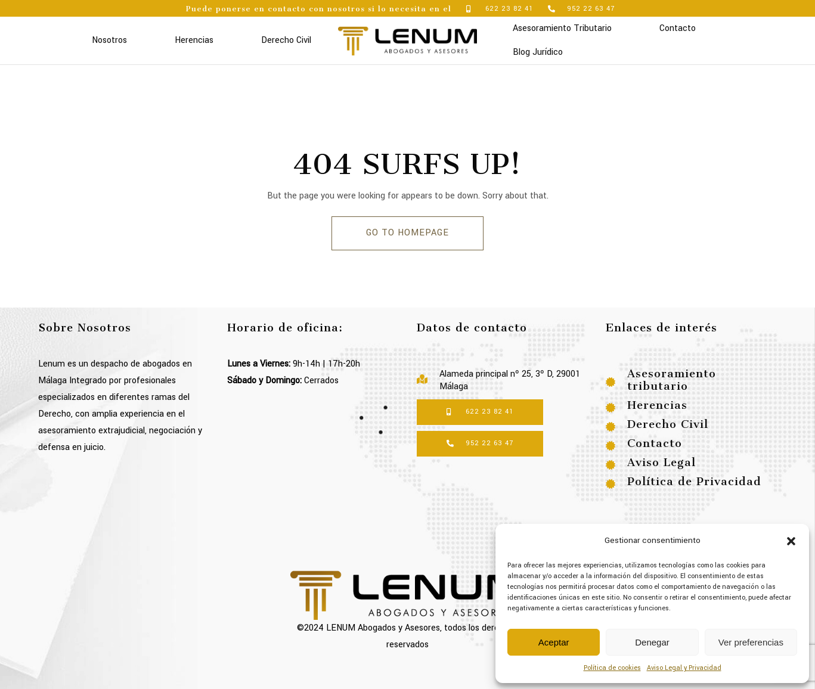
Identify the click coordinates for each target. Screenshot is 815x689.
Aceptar (553, 642)
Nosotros (109, 40)
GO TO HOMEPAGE (407, 232)
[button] (791, 541)
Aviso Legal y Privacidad (684, 667)
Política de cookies (612, 667)
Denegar (652, 642)
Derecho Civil (286, 40)
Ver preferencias (750, 642)
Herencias (194, 40)
